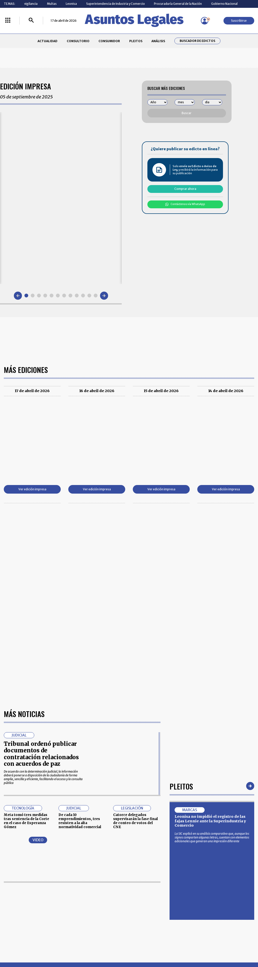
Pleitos (181, 640)
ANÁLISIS (158, 41)
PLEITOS (135, 41)
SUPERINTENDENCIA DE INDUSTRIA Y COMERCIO (148, 917)
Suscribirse (239, 20)
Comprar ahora (185, 189)
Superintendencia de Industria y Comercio (115, 4)
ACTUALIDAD (47, 41)
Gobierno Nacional (224, 4)
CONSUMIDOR (109, 41)
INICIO (8, 886)
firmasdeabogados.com (158, 946)
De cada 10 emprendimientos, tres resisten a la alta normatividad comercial (79, 676)
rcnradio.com (235, 946)
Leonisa (71, 4)
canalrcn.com (201, 946)
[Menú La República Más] (8, 20)
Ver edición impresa (32, 489)
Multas (52, 4)
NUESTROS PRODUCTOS (99, 897)
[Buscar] (31, 20)
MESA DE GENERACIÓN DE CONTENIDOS (147, 888)
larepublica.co (24, 946)
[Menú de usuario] (204, 21)
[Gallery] (61, 198)
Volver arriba (233, 827)
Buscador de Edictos (197, 41)
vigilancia (31, 4)
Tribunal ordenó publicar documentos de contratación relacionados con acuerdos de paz (41, 608)
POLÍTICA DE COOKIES (97, 917)
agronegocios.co (61, 946)
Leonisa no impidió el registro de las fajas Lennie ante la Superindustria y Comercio (210, 675)
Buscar (186, 113)
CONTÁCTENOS (93, 888)
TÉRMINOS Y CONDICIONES (100, 906)
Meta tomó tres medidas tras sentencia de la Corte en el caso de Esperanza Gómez (26, 676)
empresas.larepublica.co (106, 946)
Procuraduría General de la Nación (178, 4)
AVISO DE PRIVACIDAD (146, 897)
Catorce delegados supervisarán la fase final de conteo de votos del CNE (135, 676)
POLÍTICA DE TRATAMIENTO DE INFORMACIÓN (151, 906)
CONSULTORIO (78, 41)
